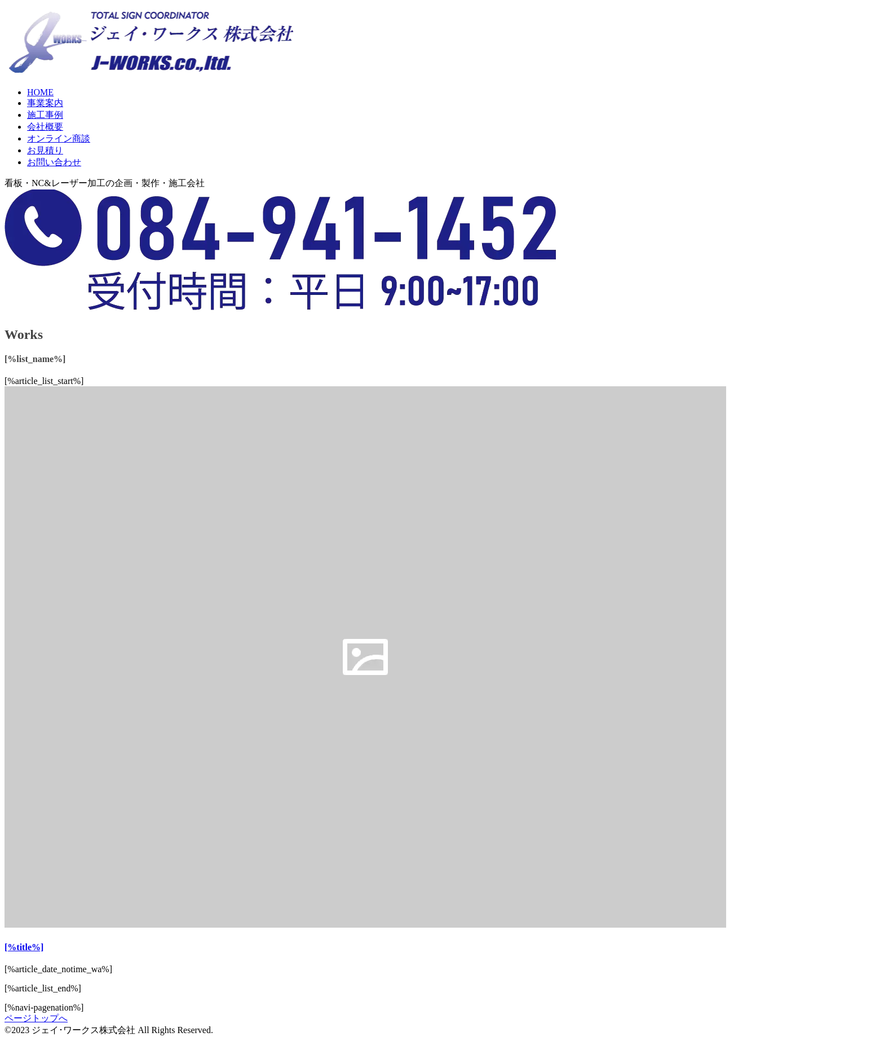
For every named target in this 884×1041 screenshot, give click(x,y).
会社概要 (45, 126)
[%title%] (24, 947)
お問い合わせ (54, 162)
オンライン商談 (58, 138)
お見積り (45, 150)
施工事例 (45, 115)
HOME (40, 92)
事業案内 (45, 103)
